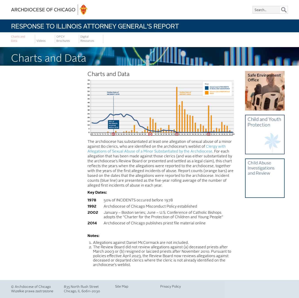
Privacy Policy (170, 286)
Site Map (121, 286)
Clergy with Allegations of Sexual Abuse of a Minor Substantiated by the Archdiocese (157, 149)
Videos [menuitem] (41, 41)
